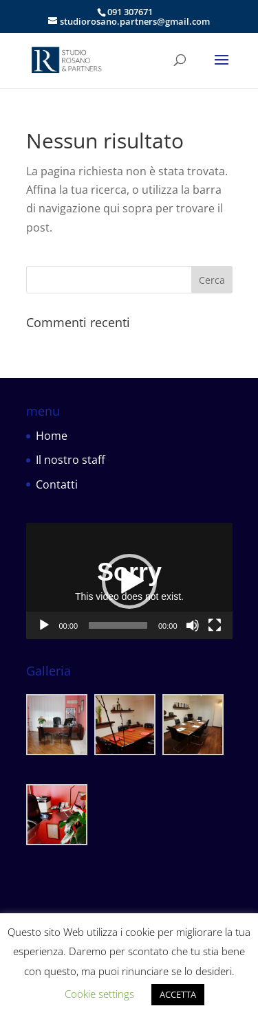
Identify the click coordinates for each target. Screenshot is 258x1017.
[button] (129, 581)
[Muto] (193, 625)
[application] (129, 581)
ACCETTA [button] (178, 994)
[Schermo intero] (215, 625)
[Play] (44, 625)
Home (51, 435)
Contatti (57, 484)
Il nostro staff (70, 459)
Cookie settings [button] (99, 994)
